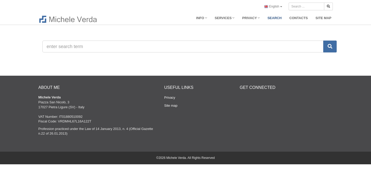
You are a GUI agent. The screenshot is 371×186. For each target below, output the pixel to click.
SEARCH (274, 18)
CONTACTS (298, 18)
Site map (170, 105)
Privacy (169, 97)
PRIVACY (251, 18)
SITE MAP (323, 18)
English (273, 7)
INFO (201, 18)
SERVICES (225, 18)
